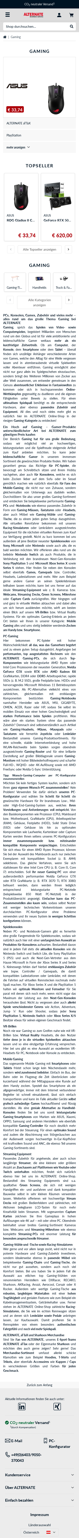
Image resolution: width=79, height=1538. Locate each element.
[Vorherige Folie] (10, 249)
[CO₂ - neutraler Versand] (27, 1423)
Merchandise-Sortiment (18, 1353)
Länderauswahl (39, 1525)
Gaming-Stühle (45, 514)
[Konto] (59, 14)
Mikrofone (69, 594)
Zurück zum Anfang (39, 1385)
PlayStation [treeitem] (14, 135)
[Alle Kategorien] (7, 14)
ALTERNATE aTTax (15, 1344)
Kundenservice (39, 1475)
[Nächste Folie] (68, 249)
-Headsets (68, 510)
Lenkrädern (46, 528)
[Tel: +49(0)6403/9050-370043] (20, 1457)
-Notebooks (23, 505)
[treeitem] (39, 147)
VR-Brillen (41, 612)
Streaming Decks (29, 594)
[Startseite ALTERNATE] (33, 14)
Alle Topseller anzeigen (39, 249)
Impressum (39, 1514)
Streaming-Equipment (26, 590)
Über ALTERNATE (39, 1487)
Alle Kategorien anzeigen (39, 302)
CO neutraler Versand (39, 4)
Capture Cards (20, 599)
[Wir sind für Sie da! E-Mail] (20, 1441)
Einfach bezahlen (39, 1500)
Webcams (9, 594)
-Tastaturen (47, 510)
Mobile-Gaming (13, 488)
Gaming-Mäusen (27, 510)
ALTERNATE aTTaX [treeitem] (19, 123)
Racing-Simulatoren (16, 528)
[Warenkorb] (71, 14)
